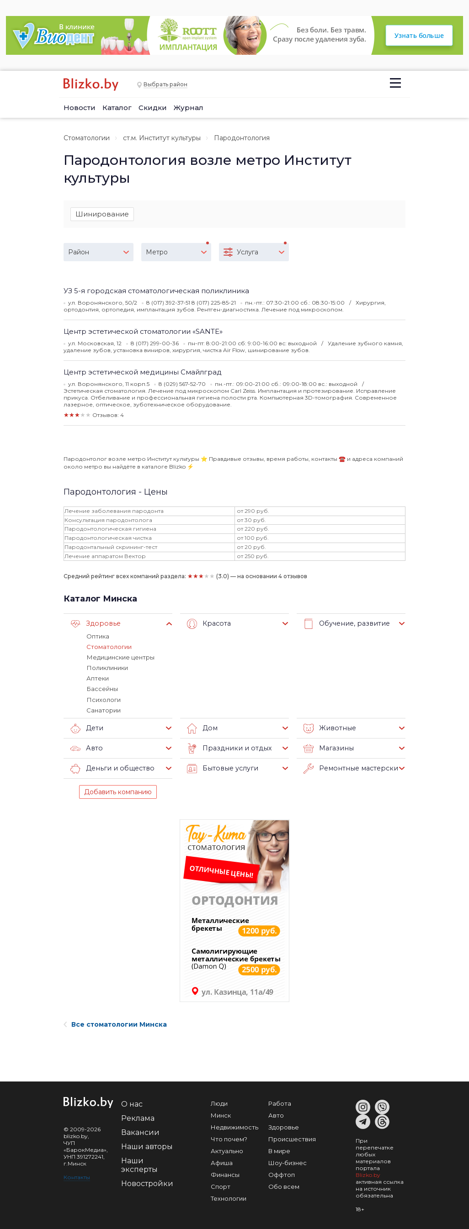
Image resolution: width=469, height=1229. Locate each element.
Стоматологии (87, 138)
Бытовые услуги (221, 768)
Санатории (103, 709)
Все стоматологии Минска (115, 1024)
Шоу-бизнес (287, 1162)
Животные (328, 728)
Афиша (222, 1162)
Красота (208, 624)
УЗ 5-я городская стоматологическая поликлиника (156, 290)
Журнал (188, 107)
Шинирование (102, 214)
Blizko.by (368, 1174)
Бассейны (101, 688)
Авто (85, 748)
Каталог (117, 107)
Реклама (138, 1117)
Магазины (328, 748)
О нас (132, 1103)
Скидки (153, 107)
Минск (221, 1114)
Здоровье (94, 624)
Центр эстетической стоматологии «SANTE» (143, 331)
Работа (279, 1103)
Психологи (103, 699)
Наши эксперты (139, 1164)
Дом (202, 728)
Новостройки (147, 1183)
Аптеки (97, 678)
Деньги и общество (110, 768)
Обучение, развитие (345, 624)
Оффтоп (281, 1174)
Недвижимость (234, 1126)
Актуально (227, 1150)
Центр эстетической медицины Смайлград (143, 372)
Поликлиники (107, 667)
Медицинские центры (120, 657)
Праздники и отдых (227, 748)
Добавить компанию (118, 791)
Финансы (225, 1174)
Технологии (228, 1198)
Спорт (220, 1186)
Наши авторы (147, 1146)
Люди (219, 1103)
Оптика (97, 636)
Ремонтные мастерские (351, 768)
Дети (86, 728)
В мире (279, 1150)
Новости (80, 107)
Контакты (77, 1176)
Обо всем (283, 1186)
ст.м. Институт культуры (162, 138)
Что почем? (229, 1138)
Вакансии (140, 1132)
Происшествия (292, 1138)
